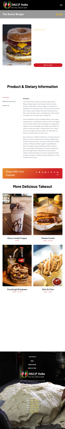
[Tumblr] (51, 172)
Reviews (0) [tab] (6, 105)
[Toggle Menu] (61, 5)
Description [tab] (6, 97)
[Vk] (57, 172)
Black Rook (38, 425)
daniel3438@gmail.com (32, 384)
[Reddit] (42, 172)
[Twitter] (39, 172)
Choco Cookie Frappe (17, 238)
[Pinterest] (54, 172)
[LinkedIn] (45, 172)
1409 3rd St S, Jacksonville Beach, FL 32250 (32, 381)
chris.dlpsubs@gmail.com (32, 388)
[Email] (57, 174)
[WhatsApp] (48, 172)
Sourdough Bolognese (17, 289)
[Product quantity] (48, 60)
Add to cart (48, 65)
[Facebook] (36, 172)
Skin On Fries (48, 289)
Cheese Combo (48, 238)
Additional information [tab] (9, 101)
